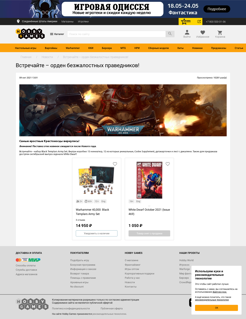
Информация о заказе (83, 269)
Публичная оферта (112, 308)
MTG (123, 48)
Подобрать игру (79, 260)
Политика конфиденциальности (71, 308)
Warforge (184, 269)
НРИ (137, 48)
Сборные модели (158, 48)
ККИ (90, 48)
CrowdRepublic (187, 282)
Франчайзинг (133, 264)
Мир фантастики (189, 273)
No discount (77, 286)
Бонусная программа (82, 264)
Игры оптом (132, 269)
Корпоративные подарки (139, 273)
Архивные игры (79, 282)
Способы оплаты (26, 265)
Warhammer (73, 48)
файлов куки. (220, 292)
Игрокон (184, 264)
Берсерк (107, 48)
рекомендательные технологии (109, 314)
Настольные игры (25, 48)
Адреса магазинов (26, 274)
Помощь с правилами (83, 277)
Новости (130, 282)
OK (216, 307)
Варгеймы (51, 48)
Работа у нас (132, 277)
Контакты (131, 286)
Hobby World (186, 260)
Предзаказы (218, 48)
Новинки (197, 48)
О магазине (131, 260)
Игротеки (83, 21)
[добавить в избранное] (114, 164)
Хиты (180, 48)
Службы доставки (26, 269)
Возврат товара (79, 273)
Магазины (68, 21)
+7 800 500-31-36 (216, 21)
